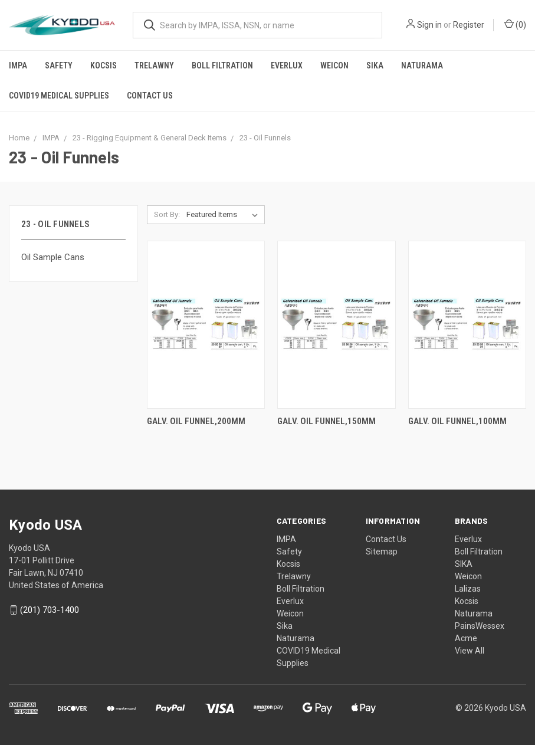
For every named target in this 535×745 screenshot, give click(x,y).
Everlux (287, 65)
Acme (466, 638)
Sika (374, 65)
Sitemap (382, 551)
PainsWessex (479, 626)
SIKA (463, 564)
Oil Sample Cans (52, 257)
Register (468, 24)
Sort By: (167, 214)
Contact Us (150, 95)
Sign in (429, 24)
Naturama (422, 65)
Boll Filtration (222, 65)
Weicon (334, 65)
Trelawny (154, 65)
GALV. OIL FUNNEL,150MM (326, 421)
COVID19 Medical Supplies (59, 95)
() (515, 24)
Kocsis (103, 65)
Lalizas (468, 588)
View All (469, 650)
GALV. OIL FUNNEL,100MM (457, 421)
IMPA (18, 65)
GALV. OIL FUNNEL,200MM (196, 421)
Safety (59, 65)
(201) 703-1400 (49, 610)
